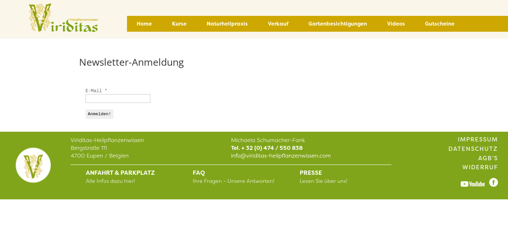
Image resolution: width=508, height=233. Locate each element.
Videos (396, 23)
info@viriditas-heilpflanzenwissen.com (281, 155)
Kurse (179, 23)
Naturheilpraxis (227, 23)
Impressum (478, 139)
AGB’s (488, 158)
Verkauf (278, 23)
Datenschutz (473, 149)
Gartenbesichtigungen (337, 23)
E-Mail (96, 91)
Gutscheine (440, 23)
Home (144, 23)
